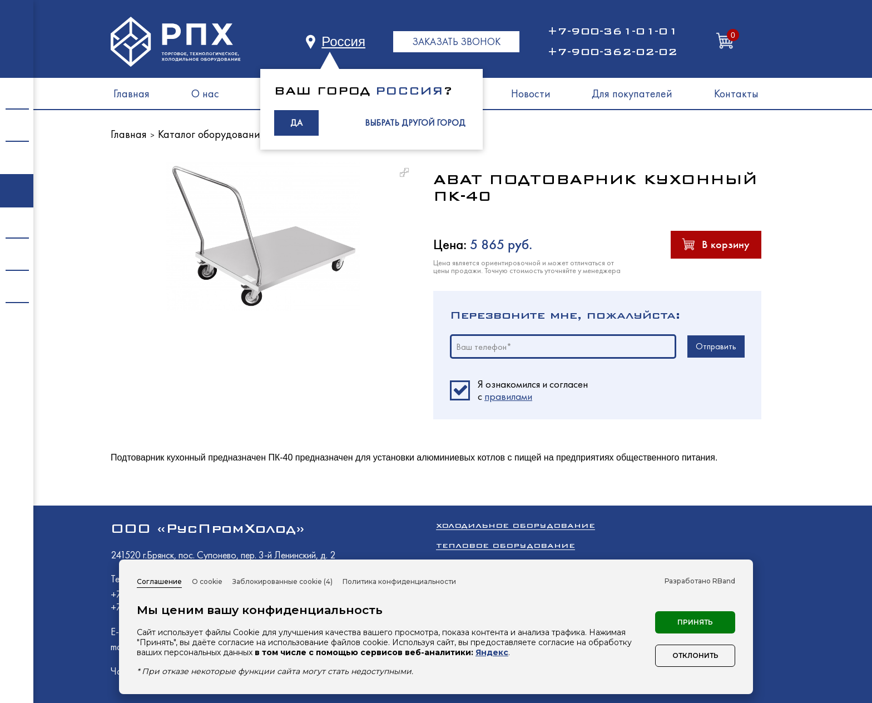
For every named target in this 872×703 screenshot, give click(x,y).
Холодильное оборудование (515, 525)
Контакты (736, 93)
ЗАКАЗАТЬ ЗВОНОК (456, 41)
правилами (508, 396)
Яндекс (491, 652)
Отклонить (695, 655)
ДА (296, 122)
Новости (531, 93)
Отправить (716, 346)
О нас (205, 93)
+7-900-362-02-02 (612, 52)
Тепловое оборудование (505, 545)
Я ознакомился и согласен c (533, 390)
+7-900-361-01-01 (612, 31)
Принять (695, 622)
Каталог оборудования (211, 134)
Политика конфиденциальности (399, 581)
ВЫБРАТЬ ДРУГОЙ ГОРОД (415, 122)
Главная (131, 93)
